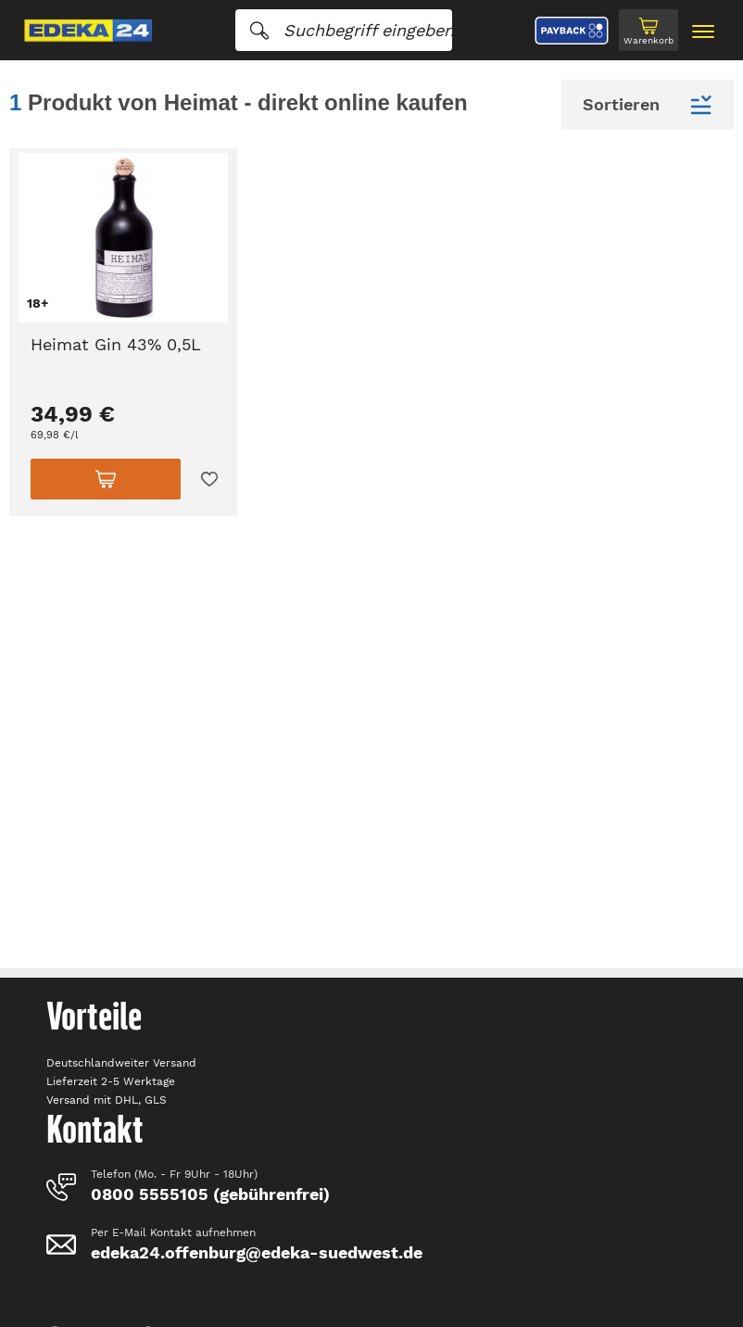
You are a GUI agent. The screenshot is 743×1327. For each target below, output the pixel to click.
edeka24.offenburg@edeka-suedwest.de (256, 1252)
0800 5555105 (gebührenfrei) (210, 1194)
